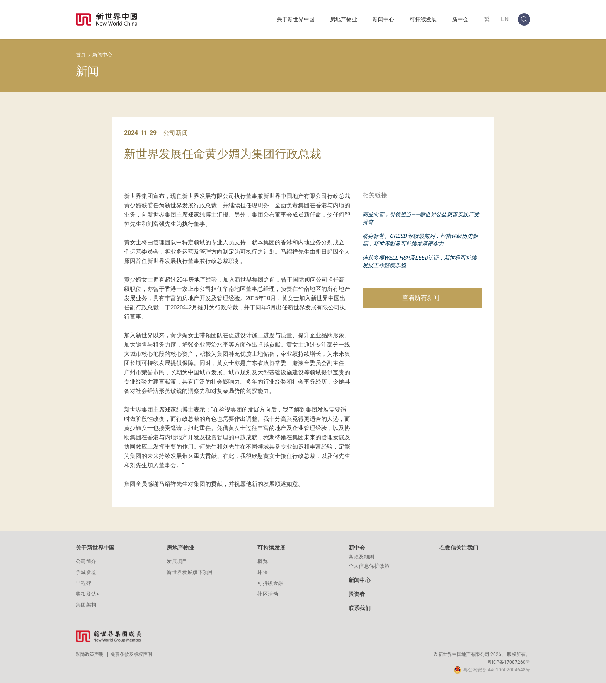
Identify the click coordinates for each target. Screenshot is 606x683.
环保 (262, 572)
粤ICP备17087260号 (508, 662)
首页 (81, 55)
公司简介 (86, 561)
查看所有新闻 (420, 297)
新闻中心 (383, 19)
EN (505, 19)
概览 (262, 561)
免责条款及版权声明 (131, 654)
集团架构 (86, 605)
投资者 (357, 594)
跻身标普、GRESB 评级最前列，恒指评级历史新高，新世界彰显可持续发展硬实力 (420, 240)
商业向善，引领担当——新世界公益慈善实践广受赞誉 (421, 218)
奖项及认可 (89, 594)
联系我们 (360, 608)
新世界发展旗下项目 (190, 572)
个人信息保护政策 (369, 566)
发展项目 (177, 561)
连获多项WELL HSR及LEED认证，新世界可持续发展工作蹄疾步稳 (420, 261)
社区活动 (267, 594)
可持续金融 (270, 583)
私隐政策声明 (90, 654)
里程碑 (83, 583)
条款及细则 (361, 557)
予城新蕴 (86, 572)
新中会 (460, 19)
